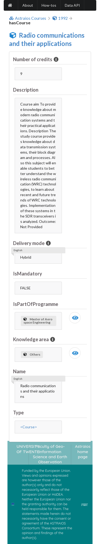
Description (25, 90)
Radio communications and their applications (47, 39)
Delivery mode (29, 243)
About (27, 5)
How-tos (49, 5)
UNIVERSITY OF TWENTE (28, 449)
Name (19, 371)
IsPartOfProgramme (35, 304)
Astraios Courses (27, 18)
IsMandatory (27, 274)
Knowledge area (31, 339)
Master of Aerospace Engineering (38, 320)
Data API (72, 5)
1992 (60, 18)
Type (18, 412)
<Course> (28, 427)
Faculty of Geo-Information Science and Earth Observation (50, 454)
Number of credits (33, 59)
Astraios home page (82, 451)
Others (31, 354)
